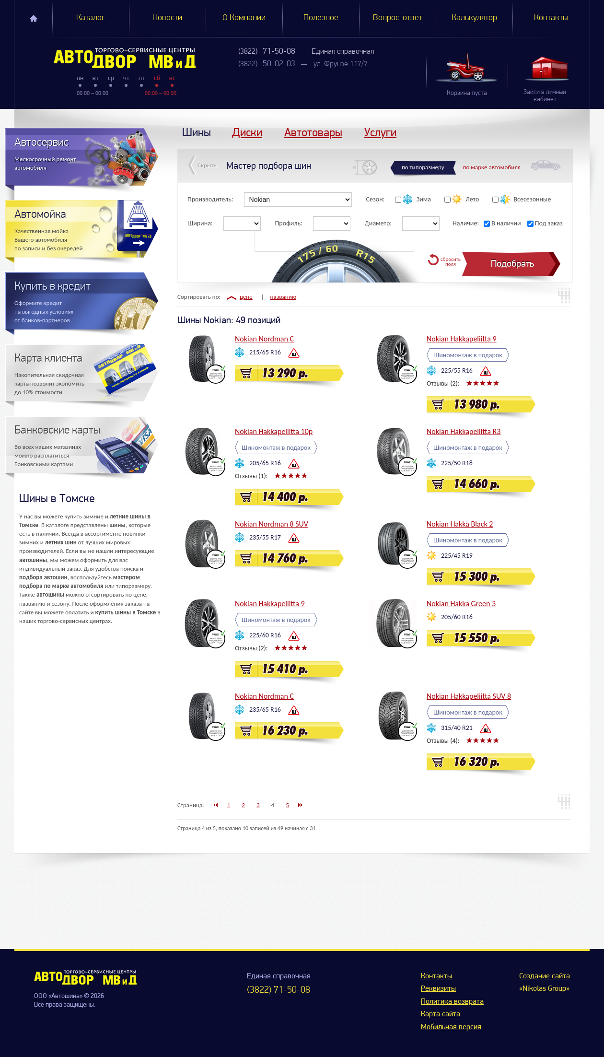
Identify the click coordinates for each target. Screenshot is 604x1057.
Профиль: (288, 223)
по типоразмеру (423, 167)
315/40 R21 (457, 728)
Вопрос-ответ (397, 18)
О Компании (244, 18)
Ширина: (200, 223)
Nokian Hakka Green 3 (461, 603)
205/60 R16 (457, 617)
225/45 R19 (457, 556)
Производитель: (210, 199)
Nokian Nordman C (264, 338)
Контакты (551, 18)
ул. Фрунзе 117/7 (341, 64)
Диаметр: (378, 223)
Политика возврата (452, 1002)
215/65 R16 (265, 352)
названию (283, 296)
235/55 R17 (265, 537)
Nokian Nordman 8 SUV (271, 523)
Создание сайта (544, 976)
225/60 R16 (265, 635)
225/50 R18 (457, 463)
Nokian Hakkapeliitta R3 (463, 431)
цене (246, 296)
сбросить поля (451, 261)
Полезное (320, 18)
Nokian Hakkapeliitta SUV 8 (469, 696)
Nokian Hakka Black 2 (460, 523)
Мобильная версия (451, 1027)
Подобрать (512, 263)
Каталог (90, 18)
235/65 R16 (265, 709)
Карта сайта (440, 1014)
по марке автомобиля (492, 167)
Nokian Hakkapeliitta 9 (462, 338)
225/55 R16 (457, 370)
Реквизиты (438, 989)
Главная (33, 18)
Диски (247, 132)
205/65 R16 (265, 463)
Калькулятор (474, 18)
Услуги (380, 132)
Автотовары (313, 132)
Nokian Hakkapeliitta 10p (274, 431)
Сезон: (375, 199)
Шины (196, 132)
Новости (167, 18)
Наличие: (466, 223)
